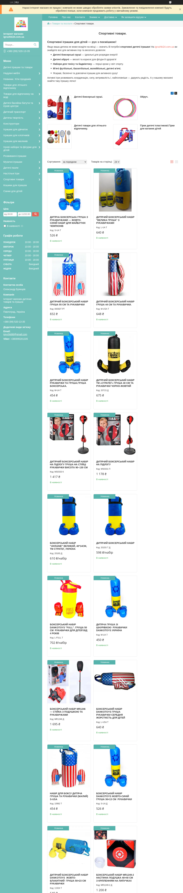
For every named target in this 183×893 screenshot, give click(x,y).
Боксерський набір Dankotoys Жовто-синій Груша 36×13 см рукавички (68, 628)
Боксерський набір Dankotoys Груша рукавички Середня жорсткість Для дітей (108, 548)
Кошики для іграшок (15, 185)
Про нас (66, 17)
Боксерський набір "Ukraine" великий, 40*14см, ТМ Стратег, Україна (151, 383)
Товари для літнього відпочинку (15, 86)
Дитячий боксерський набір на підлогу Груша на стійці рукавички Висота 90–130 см (68, 383)
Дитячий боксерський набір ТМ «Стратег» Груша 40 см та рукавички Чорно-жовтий (156, 301)
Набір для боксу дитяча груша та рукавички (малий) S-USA (154, 546)
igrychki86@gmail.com (15, 334)
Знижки (93, 17)
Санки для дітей (12, 191)
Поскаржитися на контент (100, 890)
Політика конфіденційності (126, 890)
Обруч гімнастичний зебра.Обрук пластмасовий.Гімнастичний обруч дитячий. (114, 712)
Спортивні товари (13, 179)
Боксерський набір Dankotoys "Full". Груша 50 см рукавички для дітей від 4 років (111, 465)
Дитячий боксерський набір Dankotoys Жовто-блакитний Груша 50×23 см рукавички (111, 630)
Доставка (109, 17)
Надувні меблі (11, 73)
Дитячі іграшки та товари (18, 67)
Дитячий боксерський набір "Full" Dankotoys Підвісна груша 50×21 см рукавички (66, 712)
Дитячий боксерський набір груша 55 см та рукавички (153, 218)
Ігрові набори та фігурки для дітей (20, 149)
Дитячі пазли (10, 167)
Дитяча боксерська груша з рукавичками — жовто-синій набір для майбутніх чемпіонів (68, 219)
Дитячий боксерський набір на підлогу (109, 380)
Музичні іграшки (12, 161)
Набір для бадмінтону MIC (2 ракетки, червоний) (155, 794)
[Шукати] (35, 45)
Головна (53, 17)
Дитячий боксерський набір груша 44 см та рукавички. (65, 300)
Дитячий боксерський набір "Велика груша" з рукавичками (109, 218)
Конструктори (11, 123)
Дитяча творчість (13, 117)
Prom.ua (107, 887)
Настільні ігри (11, 173)
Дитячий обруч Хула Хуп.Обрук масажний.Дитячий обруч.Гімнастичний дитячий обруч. (152, 713)
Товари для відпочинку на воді (18, 95)
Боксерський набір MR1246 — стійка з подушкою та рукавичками (68, 546)
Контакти (80, 17)
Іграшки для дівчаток (15, 129)
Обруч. (144, 96)
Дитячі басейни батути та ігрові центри (18, 104)
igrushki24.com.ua (164, 46)
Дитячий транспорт (14, 111)
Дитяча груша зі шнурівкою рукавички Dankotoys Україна (153, 464)
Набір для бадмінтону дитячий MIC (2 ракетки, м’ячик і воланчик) (109, 795)
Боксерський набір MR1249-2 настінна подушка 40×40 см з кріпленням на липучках (154, 630)
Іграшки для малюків (15, 141)
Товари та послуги (62, 23)
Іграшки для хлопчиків (16, 135)
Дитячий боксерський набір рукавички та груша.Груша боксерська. (111, 300)
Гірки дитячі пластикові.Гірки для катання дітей (157, 127)
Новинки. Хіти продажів (17, 79)
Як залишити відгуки (132, 17)
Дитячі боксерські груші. (88, 96)
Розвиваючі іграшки (14, 155)
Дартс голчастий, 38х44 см (68, 792)
